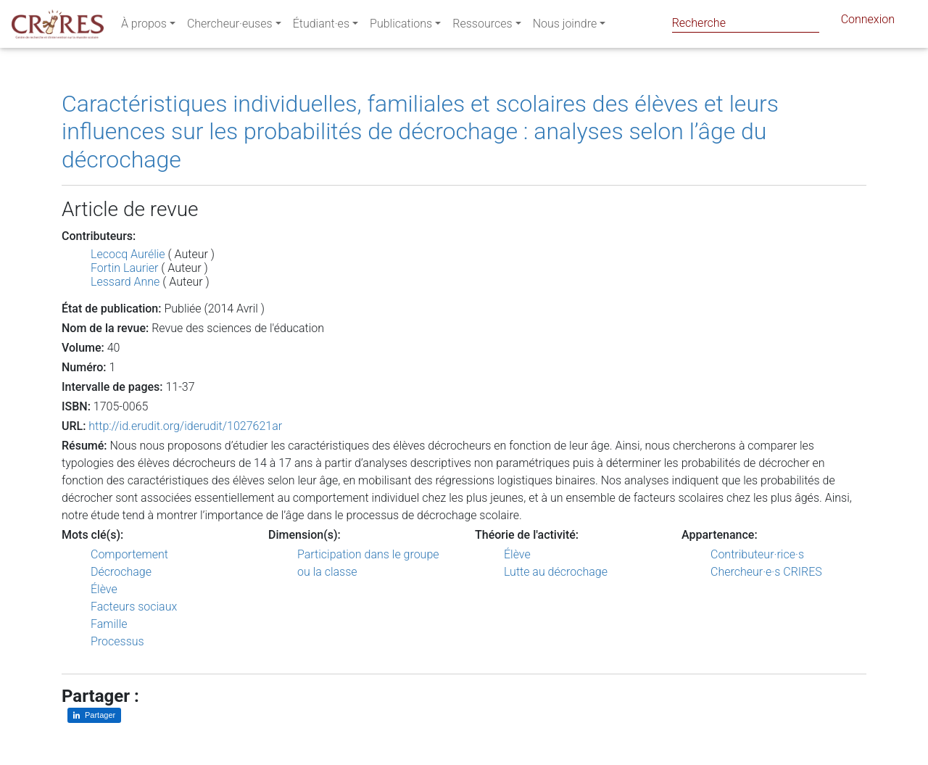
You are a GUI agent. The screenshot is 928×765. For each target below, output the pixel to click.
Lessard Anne (125, 282)
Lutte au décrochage (556, 572)
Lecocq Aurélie (128, 254)
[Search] (745, 23)
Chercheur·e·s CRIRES (766, 572)
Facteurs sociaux (134, 606)
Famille (109, 624)
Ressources (482, 26)
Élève (104, 589)
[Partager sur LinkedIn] (94, 715)
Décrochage (121, 572)
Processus (117, 641)
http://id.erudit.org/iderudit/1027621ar (185, 426)
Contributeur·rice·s (757, 554)
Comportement (129, 554)
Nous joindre (565, 26)
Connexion (868, 22)
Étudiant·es (321, 26)
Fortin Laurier (124, 268)
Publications (401, 26)
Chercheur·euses (230, 26)
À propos (144, 26)
